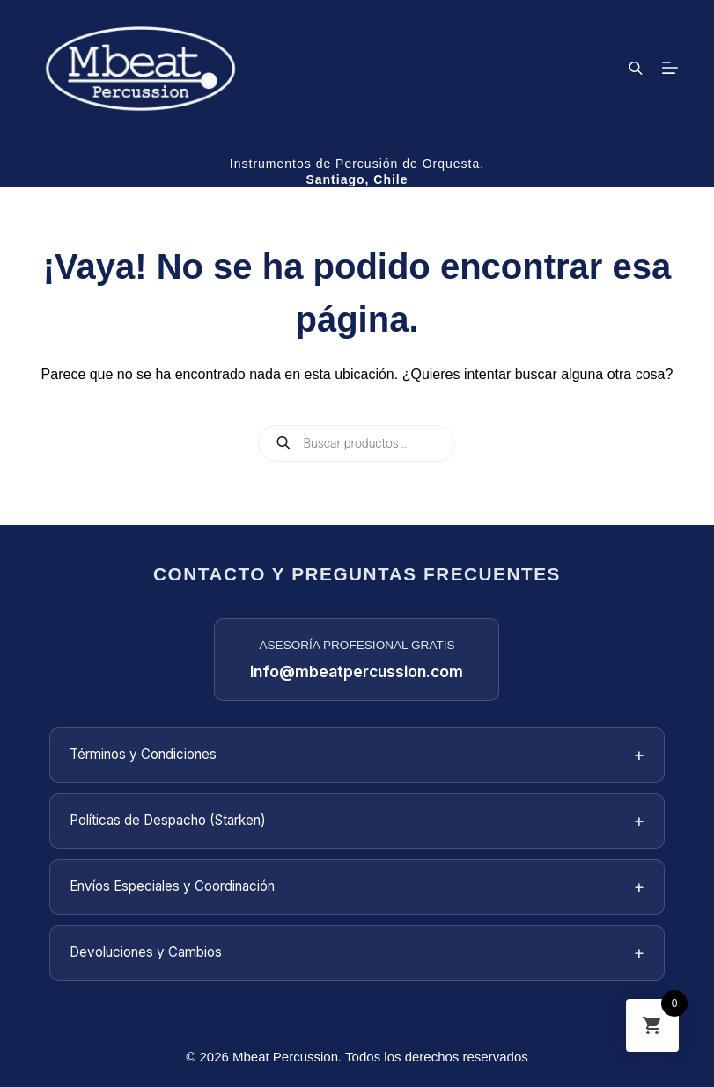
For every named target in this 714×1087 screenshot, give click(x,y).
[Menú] (670, 68)
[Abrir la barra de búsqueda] (635, 68)
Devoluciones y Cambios (357, 953)
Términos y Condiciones (357, 755)
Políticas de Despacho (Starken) (357, 821)
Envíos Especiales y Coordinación (357, 887)
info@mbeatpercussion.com (356, 671)
